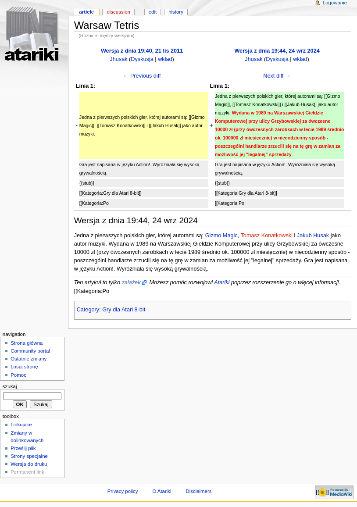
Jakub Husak (313, 235)
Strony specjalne (29, 456)
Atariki (221, 282)
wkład (165, 59)
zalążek (130, 282)
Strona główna (27, 343)
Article (86, 11)
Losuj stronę (24, 366)
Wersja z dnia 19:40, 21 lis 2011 (142, 51)
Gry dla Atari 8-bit (123, 310)
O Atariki (161, 491)
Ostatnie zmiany (28, 358)
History (175, 11)
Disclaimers (198, 491)
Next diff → (277, 76)
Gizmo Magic (221, 235)
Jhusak (118, 59)
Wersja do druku (29, 464)
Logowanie (335, 2)
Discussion (118, 11)
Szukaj (10, 386)
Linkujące (21, 424)
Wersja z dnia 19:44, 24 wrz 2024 (276, 51)
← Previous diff (142, 76)
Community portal (30, 350)
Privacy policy (122, 491)
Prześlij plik (23, 448)
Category (88, 310)
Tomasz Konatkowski (266, 235)
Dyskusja (142, 59)
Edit (153, 11)
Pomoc (18, 375)
